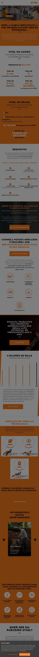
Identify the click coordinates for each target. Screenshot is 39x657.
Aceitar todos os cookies (24, 655)
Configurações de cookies (13, 655)
